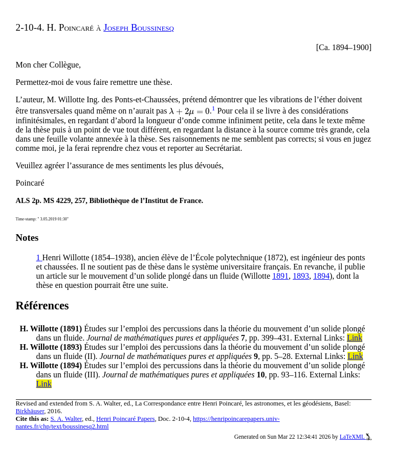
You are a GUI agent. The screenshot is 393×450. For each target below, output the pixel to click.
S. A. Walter (66, 418)
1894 (321, 276)
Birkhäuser (30, 411)
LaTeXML (356, 437)
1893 (301, 276)
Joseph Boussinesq (138, 27)
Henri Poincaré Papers (125, 418)
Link (354, 337)
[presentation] (189, 111)
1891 (280, 276)
